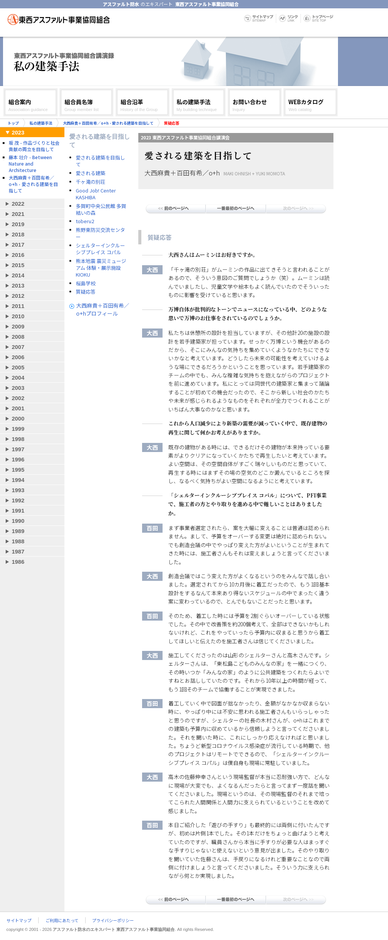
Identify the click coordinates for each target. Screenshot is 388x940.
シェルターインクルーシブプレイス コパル (100, 249)
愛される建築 (90, 173)
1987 (18, 551)
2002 (18, 398)
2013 (18, 285)
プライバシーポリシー (113, 920)
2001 (18, 408)
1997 (18, 449)
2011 (18, 306)
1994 (18, 480)
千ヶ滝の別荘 (90, 181)
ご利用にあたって (61, 920)
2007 (18, 347)
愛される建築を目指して (100, 161)
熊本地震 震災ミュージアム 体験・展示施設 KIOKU (101, 268)
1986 (18, 561)
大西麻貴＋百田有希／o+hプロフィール (102, 309)
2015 (18, 265)
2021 (18, 214)
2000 (18, 418)
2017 (18, 244)
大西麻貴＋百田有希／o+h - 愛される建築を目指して (108, 123)
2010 (18, 316)
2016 (18, 255)
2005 (18, 367)
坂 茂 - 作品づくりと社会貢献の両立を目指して (34, 145)
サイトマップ (18, 920)
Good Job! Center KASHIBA (96, 194)
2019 (18, 224)
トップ (13, 123)
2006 (18, 357)
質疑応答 (85, 291)
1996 (18, 459)
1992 (18, 500)
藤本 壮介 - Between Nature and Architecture (30, 163)
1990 (18, 521)
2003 (18, 388)
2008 (18, 336)
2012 (18, 295)
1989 (18, 531)
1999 (18, 428)
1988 (18, 541)
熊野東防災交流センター (100, 233)
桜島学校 (85, 283)
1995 (18, 469)
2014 (18, 275)
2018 (18, 234)
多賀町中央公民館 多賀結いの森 (101, 209)
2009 (18, 326)
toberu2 (85, 221)
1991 (18, 510)
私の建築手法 (41, 123)
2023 (18, 132)
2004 (18, 377)
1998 (18, 439)
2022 (18, 203)
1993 (18, 490)
